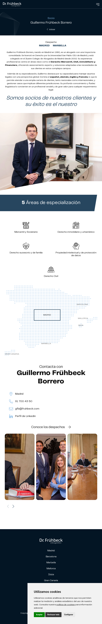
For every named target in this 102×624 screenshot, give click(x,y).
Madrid (44, 45)
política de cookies (65, 604)
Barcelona (51, 556)
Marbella (59, 45)
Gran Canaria (51, 580)
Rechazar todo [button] (53, 615)
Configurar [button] (68, 615)
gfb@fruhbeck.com (24, 409)
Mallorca (51, 568)
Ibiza (51, 574)
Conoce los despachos (51, 427)
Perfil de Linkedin (22, 416)
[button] (13, 506)
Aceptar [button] (39, 615)
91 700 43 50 (20, 401)
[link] (12, 4)
